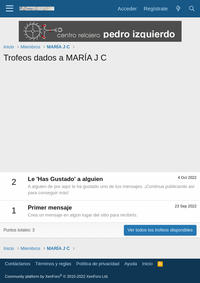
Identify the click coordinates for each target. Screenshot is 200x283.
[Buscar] (192, 8)
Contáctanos (17, 263)
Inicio (147, 263)
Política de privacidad (97, 263)
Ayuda (130, 263)
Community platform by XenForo (57, 276)
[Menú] (9, 8)
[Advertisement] (100, 119)
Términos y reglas (53, 263)
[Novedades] (178, 8)
